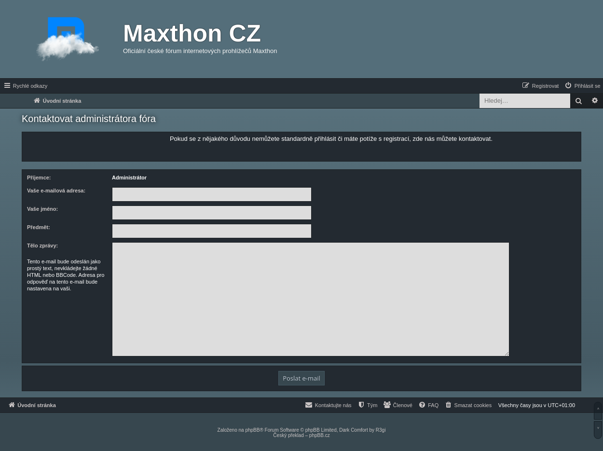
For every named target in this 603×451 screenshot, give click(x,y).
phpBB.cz (319, 435)
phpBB (252, 430)
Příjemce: (39, 177)
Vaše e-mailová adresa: (56, 190)
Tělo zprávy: (42, 245)
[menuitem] (582, 86)
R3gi (381, 430)
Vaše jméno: (42, 209)
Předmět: (38, 227)
